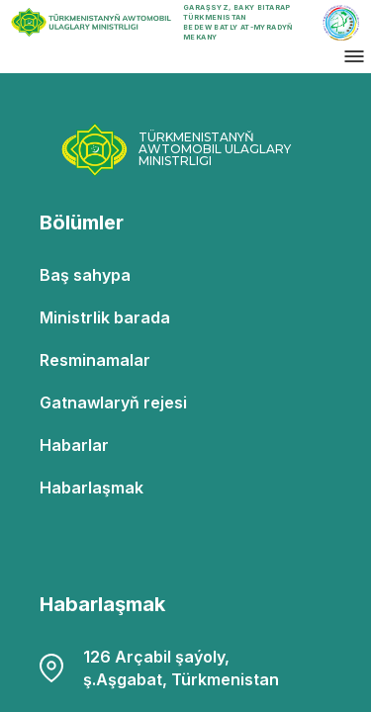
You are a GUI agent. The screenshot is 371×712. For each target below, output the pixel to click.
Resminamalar (95, 360)
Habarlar (74, 445)
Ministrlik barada (105, 317)
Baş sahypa (85, 275)
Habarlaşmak (91, 487)
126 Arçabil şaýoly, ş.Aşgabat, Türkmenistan (159, 668)
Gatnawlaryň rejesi (113, 402)
